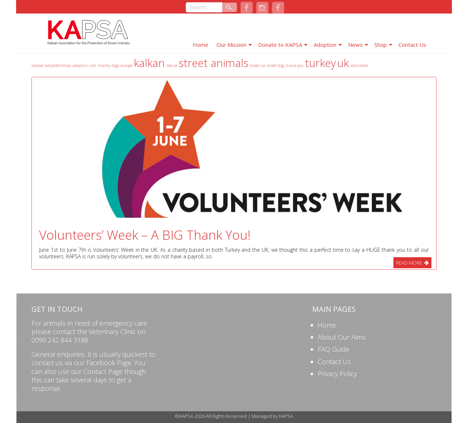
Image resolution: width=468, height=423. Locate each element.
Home (200, 44)
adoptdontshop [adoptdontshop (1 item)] (58, 65)
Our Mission (231, 44)
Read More (409, 262)
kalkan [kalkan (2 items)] (149, 63)
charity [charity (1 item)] (104, 65)
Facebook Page (108, 362)
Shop (380, 44)
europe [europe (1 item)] (126, 65)
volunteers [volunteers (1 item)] (359, 65)
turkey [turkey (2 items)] (320, 63)
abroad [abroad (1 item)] (37, 65)
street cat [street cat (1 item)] (258, 65)
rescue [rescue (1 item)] (171, 65)
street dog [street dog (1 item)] (275, 65)
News (355, 44)
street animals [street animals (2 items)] (213, 63)
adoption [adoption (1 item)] (80, 65)
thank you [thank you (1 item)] (294, 65)
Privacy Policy (337, 373)
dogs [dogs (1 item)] (115, 65)
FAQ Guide (334, 349)
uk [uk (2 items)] (343, 63)
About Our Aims (342, 337)
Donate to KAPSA (280, 44)
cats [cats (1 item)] (92, 65)
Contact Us (412, 44)
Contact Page (102, 371)
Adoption (325, 44)
